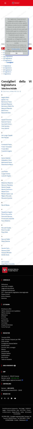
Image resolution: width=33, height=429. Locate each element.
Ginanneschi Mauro (7, 164)
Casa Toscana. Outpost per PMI (10, 339)
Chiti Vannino (5, 126)
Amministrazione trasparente (10, 408)
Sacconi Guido (5, 239)
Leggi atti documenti (7, 288)
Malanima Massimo (7, 183)
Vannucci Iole (5, 250)
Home (2, 44)
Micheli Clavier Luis (7, 194)
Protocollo (4, 319)
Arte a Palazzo (5, 296)
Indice (22, 412)
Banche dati (5, 321)
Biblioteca (4, 315)
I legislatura (7, 74)
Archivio (3, 317)
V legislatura (7, 66)
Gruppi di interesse (7, 325)
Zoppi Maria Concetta (7, 264)
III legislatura (7, 70)
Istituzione (4, 284)
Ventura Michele (6, 252)
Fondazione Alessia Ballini (9, 343)
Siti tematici (28, 412)
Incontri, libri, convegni (8, 347)
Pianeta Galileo (6, 353)
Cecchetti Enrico (6, 124)
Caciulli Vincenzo (6, 120)
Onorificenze (5, 351)
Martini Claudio (5, 187)
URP (4, 372)
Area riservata (9, 365)
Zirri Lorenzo (5, 262)
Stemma (4, 298)
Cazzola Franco (6, 122)
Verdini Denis (5, 255)
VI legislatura (7, 60)
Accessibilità (17, 414)
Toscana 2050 (5, 337)
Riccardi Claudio (6, 228)
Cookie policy (16, 49)
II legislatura (7, 72)
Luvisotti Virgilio (6, 176)
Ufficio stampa (5, 313)
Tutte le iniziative (6, 359)
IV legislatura (7, 68)
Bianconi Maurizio (6, 108)
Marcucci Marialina (7, 185)
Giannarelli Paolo (6, 162)
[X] (5, 398)
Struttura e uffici (6, 309)
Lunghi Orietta (5, 174)
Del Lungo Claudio (6, 135)
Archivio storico (6, 412)
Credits (16, 420)
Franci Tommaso (6, 147)
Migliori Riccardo (6, 196)
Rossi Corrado (5, 230)
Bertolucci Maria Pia (7, 106)
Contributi (4, 323)
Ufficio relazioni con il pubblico (10, 311)
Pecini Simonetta (6, 214)
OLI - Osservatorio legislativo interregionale (14, 292)
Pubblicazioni (5, 355)
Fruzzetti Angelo (6, 151)
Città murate (5, 341)
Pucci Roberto (5, 221)
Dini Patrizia (5, 137)
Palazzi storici (5, 294)
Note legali (21, 408)
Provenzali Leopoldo (7, 218)
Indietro (29, 44)
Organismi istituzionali (8, 290)
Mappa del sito (16, 412)
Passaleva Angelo (6, 212)
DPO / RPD (23, 410)
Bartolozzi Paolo (6, 102)
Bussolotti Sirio (6, 113)
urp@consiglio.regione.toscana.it (11, 380)
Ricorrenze (4, 357)
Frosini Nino (5, 149)
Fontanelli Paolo (6, 144)
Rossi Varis (4, 232)
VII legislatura (7, 58)
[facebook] (1, 398)
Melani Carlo (5, 191)
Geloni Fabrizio (5, 158)
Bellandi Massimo (6, 104)
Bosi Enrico (4, 110)
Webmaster (22, 420)
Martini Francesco (6, 189)
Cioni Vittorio (5, 128)
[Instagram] (8, 398)
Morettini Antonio (6, 198)
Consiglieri (9, 62)
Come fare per (5, 327)
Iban (18, 410)
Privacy (29, 410)
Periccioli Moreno (6, 216)
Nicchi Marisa (5, 205)
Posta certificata (11, 410)
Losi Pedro (4, 171)
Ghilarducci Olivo (6, 160)
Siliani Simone (5, 241)
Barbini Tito (4, 100)
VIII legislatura (7, 56)
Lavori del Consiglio (7, 286)
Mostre (3, 349)
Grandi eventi (5, 345)
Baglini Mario (5, 97)
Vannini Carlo (5, 248)
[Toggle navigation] (5, 3)
